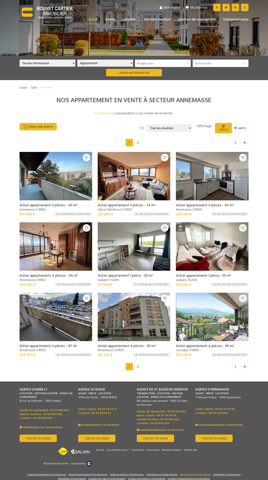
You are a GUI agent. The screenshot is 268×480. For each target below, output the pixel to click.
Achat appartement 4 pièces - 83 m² (127, 346)
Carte (240, 128)
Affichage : (205, 126)
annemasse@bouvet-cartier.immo (219, 424)
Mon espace (170, 7)
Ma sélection (197, 7)
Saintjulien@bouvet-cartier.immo (160, 429)
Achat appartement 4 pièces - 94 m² (49, 275)
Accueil (23, 87)
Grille (223, 128)
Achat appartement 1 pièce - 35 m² (203, 275)
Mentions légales (172, 449)
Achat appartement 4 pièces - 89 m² (205, 346)
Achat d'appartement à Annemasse (46, 474)
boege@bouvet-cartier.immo (98, 424)
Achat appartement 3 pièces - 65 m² (48, 205)
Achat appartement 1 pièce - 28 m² (125, 275)
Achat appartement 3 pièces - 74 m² (127, 205)
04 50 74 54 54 (166, 415)
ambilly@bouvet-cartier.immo (41, 427)
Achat (93, 19)
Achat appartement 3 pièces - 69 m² (205, 205)
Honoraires (153, 449)
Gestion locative (157, 19)
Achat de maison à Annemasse (127, 474)
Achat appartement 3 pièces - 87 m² (48, 346)
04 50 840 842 (52, 414)
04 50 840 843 (42, 417)
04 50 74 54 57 (107, 409)
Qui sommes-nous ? (118, 449)
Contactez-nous (235, 19)
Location (129, 19)
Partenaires (138, 449)
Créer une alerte (38, 126)
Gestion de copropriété (197, 19)
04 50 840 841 (59, 410)
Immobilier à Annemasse (227, 474)
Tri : (142, 128)
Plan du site (190, 449)
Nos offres (46, 87)
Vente (110, 19)
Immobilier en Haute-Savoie (161, 474)
